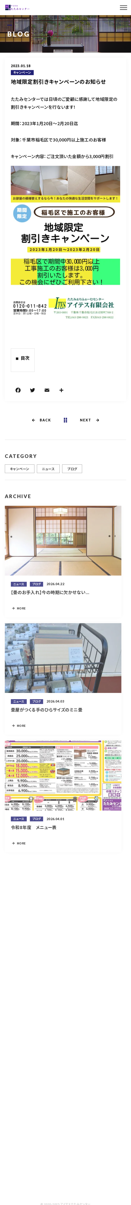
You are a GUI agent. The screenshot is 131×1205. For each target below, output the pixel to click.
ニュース (48, 471)
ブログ (72, 471)
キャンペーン (22, 73)
